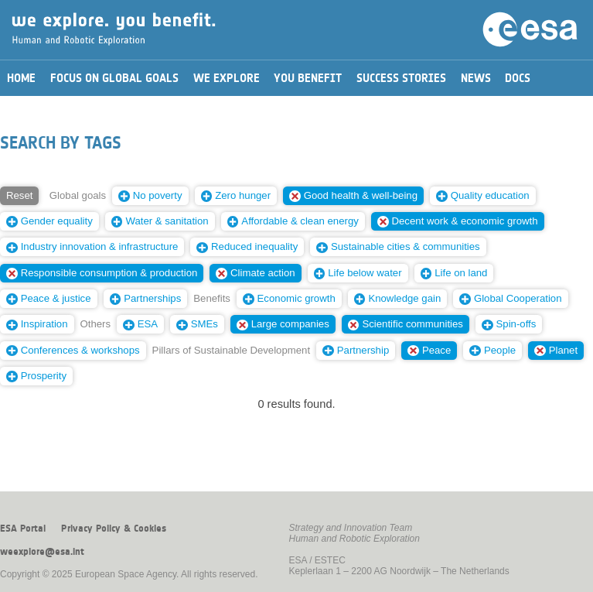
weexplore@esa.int (42, 552)
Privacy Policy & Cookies (113, 528)
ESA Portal (23, 528)
